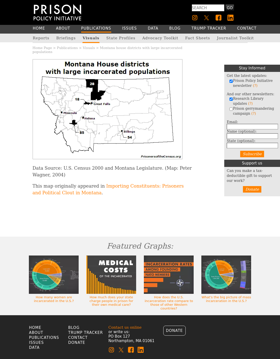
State (241, 141)
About (36, 332)
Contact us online (125, 327)
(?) (255, 86)
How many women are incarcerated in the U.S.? (54, 299)
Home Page (42, 48)
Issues (36, 342)
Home (35, 327)
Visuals (89, 48)
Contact (78, 337)
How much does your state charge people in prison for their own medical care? (111, 301)
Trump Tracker (85, 332)
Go (230, 8)
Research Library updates (246, 101)
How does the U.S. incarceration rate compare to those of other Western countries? (169, 302)
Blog (74, 327)
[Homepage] (57, 12)
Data (34, 347)
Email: (232, 122)
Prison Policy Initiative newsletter (251, 83)
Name (242, 131)
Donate (252, 189)
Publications (67, 48)
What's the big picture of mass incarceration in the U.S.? (226, 299)
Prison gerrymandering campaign (251, 110)
